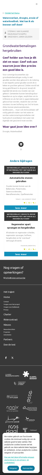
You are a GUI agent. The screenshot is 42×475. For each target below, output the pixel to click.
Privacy (6, 310)
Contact (6, 301)
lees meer (21, 208)
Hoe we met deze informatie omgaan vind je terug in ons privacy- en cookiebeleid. (19, 460)
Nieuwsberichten (9, 329)
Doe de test (9, 344)
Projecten (7, 332)
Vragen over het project (12, 304)
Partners (8, 339)
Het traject (9, 292)
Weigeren (13, 468)
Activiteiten (7, 335)
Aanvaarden (28, 468)
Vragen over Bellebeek (11, 307)
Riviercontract (11, 319)
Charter (7, 314)
